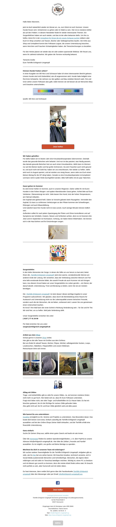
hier (34, 455)
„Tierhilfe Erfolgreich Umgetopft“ (42, 275)
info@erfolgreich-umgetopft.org (70, 474)
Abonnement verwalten (62, 495)
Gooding (26, 417)
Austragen (50, 495)
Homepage (34, 439)
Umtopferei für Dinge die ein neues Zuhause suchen (60, 38)
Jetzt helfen (58, 147)
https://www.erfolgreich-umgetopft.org (59, 515)
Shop (38, 335)
